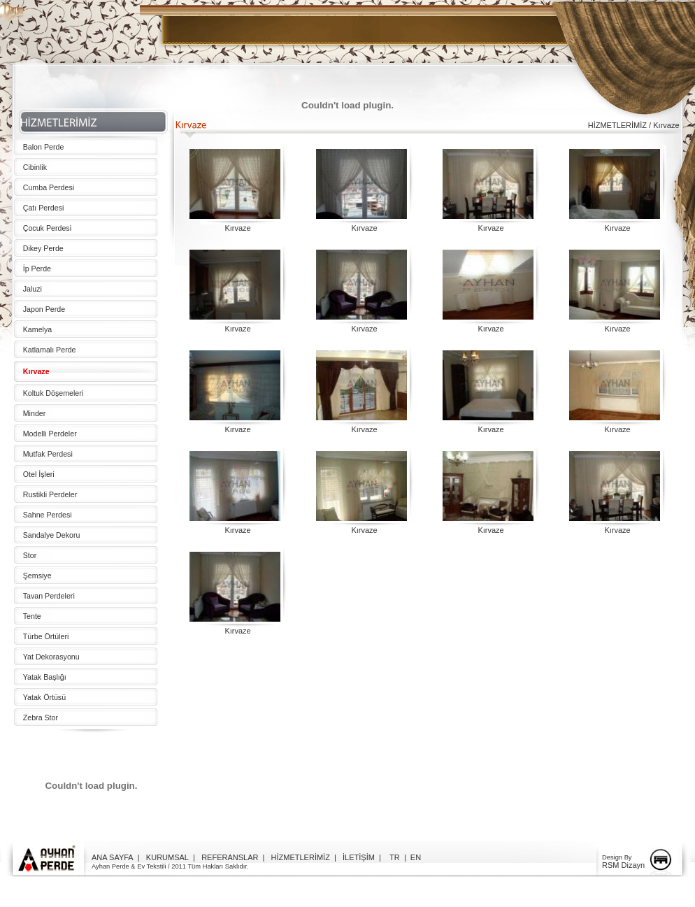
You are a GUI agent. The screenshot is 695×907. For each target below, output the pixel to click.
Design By (617, 857)
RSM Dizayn (623, 865)
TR (394, 857)
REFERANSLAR (229, 857)
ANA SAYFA (113, 857)
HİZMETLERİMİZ (300, 857)
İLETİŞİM (359, 857)
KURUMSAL (167, 857)
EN (415, 857)
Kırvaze (237, 228)
